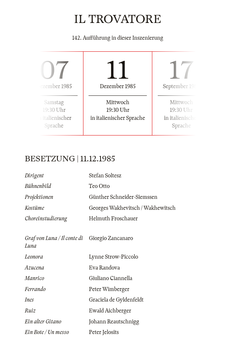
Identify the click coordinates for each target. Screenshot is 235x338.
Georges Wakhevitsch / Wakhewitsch (132, 208)
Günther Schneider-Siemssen (123, 197)
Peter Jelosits (104, 332)
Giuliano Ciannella (110, 278)
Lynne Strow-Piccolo (113, 257)
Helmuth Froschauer (113, 218)
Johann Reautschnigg (114, 322)
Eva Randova (104, 268)
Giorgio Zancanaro (111, 238)
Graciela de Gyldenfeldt (116, 300)
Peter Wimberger (109, 289)
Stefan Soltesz (105, 175)
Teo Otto (99, 186)
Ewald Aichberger (110, 311)
